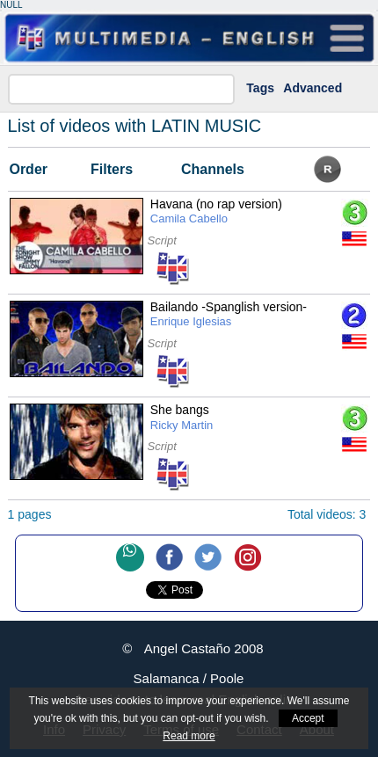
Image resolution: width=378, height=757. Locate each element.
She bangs (182, 418)
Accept (308, 718)
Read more (188, 736)
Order (28, 169)
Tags (260, 88)
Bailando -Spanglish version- (228, 315)
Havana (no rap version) (216, 212)
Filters (112, 169)
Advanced (312, 88)
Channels (212, 169)
